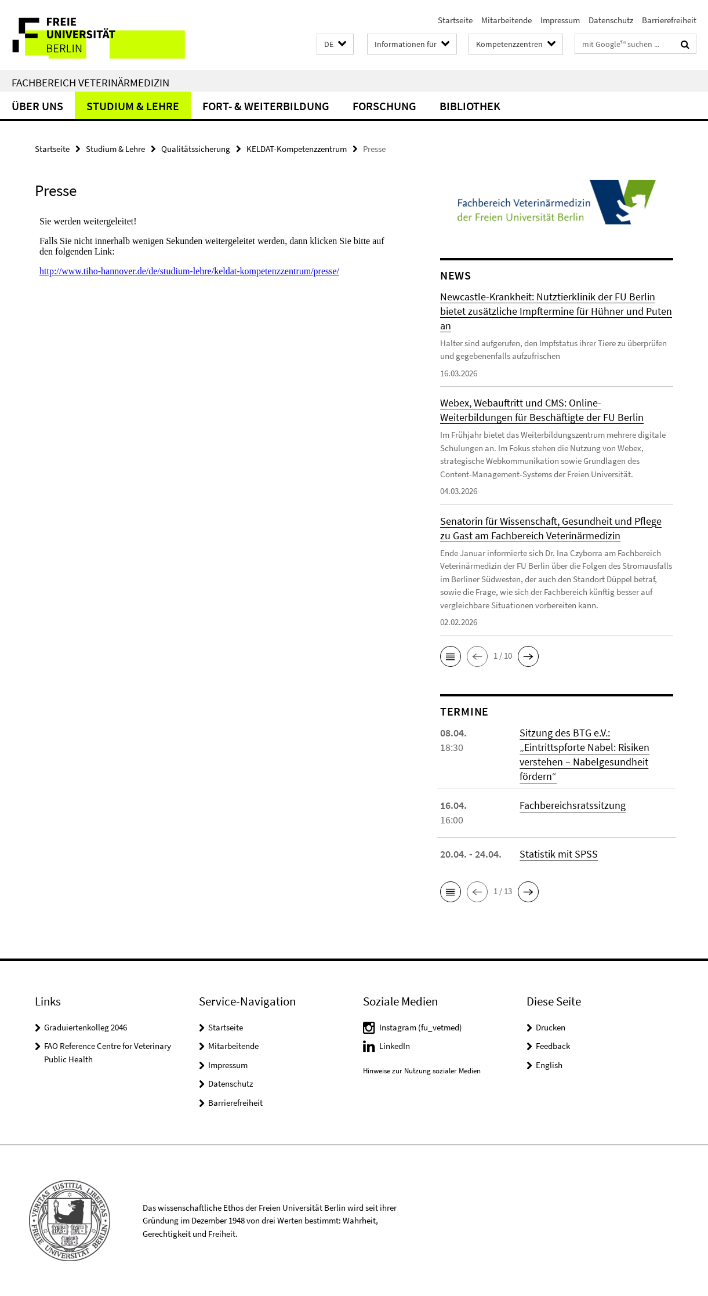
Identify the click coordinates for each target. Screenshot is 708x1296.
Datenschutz (611, 20)
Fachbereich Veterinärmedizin (90, 82)
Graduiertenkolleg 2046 (85, 1027)
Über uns (37, 106)
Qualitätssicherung (195, 148)
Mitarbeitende (506, 20)
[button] (335, 44)
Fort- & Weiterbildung (265, 106)
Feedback (553, 1045)
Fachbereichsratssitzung (573, 805)
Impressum (560, 20)
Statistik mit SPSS (559, 854)
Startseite (455, 20)
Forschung (384, 106)
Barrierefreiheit (669, 20)
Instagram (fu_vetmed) (420, 1027)
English (549, 1064)
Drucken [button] (550, 1027)
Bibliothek (470, 106)
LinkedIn (394, 1045)
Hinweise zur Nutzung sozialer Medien (422, 1071)
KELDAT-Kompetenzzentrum (296, 148)
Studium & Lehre (132, 106)
